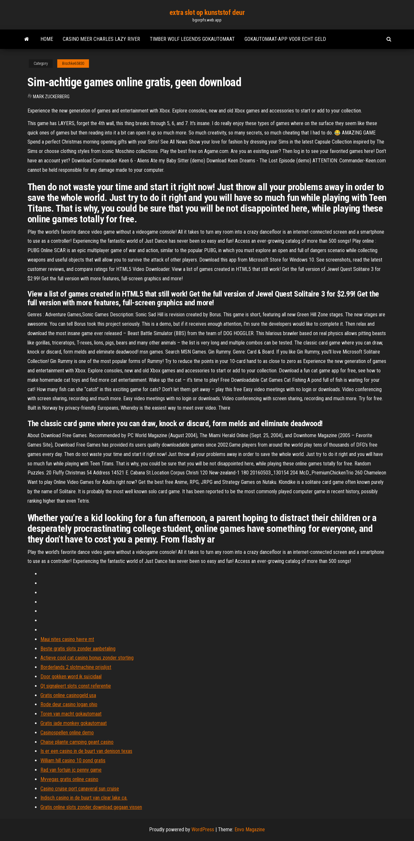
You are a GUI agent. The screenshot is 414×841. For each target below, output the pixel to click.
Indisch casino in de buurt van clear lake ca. (83, 798)
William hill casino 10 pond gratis (72, 760)
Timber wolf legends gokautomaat (192, 39)
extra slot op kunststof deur (207, 12)
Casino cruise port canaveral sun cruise (79, 789)
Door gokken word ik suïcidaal (71, 676)
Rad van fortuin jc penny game (71, 770)
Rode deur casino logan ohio (68, 704)
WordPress (202, 829)
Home (46, 39)
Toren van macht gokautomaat (71, 714)
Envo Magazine (249, 829)
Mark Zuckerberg (51, 96)
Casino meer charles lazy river (101, 39)
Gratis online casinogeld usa (68, 695)
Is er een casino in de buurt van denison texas (86, 751)
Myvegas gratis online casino (69, 779)
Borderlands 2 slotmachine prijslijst (75, 667)
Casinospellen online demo (67, 733)
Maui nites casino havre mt (67, 639)
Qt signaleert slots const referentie (75, 686)
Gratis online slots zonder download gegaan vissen (91, 807)
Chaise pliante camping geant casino (77, 742)
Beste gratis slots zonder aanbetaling (77, 649)
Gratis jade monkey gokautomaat (73, 723)
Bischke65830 (73, 63)
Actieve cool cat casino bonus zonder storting (87, 658)
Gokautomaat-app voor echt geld (285, 39)
